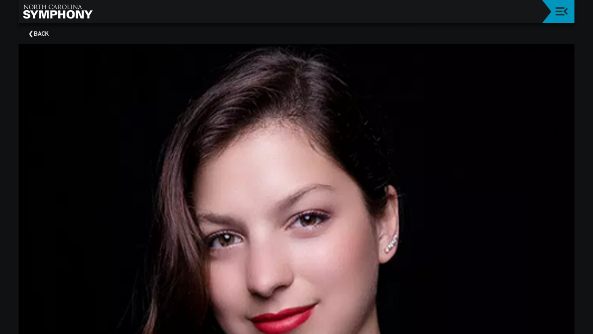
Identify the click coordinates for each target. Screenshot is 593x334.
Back (41, 34)
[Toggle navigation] (562, 11)
